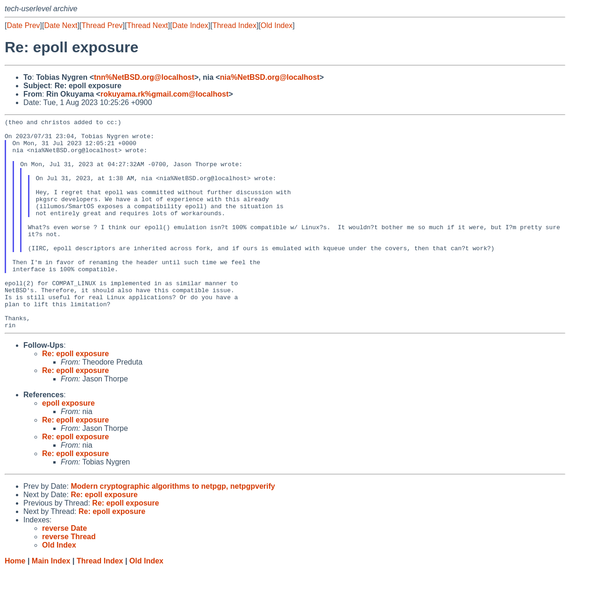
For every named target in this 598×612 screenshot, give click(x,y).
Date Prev (23, 25)
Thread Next (147, 25)
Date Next (60, 25)
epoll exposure (68, 445)
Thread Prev (102, 25)
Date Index (190, 25)
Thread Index (234, 25)
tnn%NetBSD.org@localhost (144, 77)
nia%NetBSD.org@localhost (270, 77)
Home (15, 603)
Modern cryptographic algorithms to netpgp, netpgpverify (173, 528)
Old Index (276, 25)
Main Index (51, 603)
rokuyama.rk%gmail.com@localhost (164, 94)
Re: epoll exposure (75, 396)
